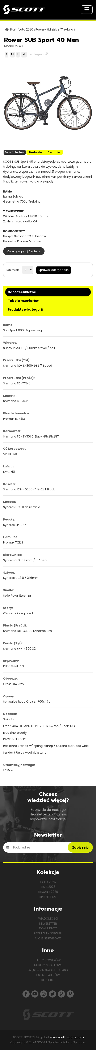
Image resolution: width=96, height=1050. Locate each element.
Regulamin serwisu (48, 933)
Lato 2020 (26, 29)
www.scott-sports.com (67, 1037)
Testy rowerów (48, 960)
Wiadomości (48, 918)
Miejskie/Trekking (60, 29)
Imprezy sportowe (48, 965)
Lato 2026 (48, 882)
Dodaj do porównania (44, 152)
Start (13, 29)
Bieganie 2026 (48, 892)
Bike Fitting (48, 897)
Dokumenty (48, 928)
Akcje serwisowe (48, 938)
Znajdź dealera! (15, 152)
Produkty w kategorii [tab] (25, 309)
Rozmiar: (13, 270)
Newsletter (48, 923)
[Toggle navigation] (87, 9)
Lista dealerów (48, 975)
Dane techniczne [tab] (22, 292)
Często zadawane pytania (48, 970)
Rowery (41, 29)
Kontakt (48, 980)
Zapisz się (80, 847)
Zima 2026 (48, 887)
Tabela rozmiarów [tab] (23, 301)
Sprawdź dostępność (53, 270)
